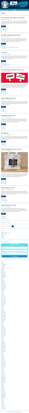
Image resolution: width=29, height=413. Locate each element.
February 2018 (3, 312)
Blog (3, 28)
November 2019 (3, 285)
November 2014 (3, 363)
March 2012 (3, 404)
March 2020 (3, 281)
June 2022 (2, 267)
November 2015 (3, 347)
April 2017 (2, 325)
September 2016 (3, 334)
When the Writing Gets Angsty (8, 98)
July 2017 (2, 321)
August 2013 (3, 382)
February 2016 (3, 343)
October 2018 (3, 302)
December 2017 (3, 315)
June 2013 (2, 385)
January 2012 (3, 407)
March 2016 (3, 342)
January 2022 (3, 273)
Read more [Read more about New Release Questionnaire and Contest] (3, 43)
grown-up (9, 64)
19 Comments (4, 65)
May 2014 (2, 370)
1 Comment (4, 128)
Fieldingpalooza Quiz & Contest (8, 115)
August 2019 (3, 289)
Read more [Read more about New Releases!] (3, 141)
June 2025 (2, 263)
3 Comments (4, 48)
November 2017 (3, 316)
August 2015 (3, 351)
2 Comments (4, 30)
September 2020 (3, 276)
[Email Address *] (14, 253)
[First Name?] (14, 248)
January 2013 (3, 391)
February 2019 (3, 297)
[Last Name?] (14, 251)
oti (8, 92)
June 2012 (2, 400)
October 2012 (3, 395)
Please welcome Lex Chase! (8, 187)
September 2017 (3, 319)
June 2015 (2, 354)
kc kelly (6, 92)
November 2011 (3, 408)
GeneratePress (20, 411)
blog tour (3, 182)
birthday (3, 64)
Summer (2, 236)
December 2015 (3, 346)
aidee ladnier (4, 29)
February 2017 (3, 328)
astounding (4, 47)
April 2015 (2, 356)
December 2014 (3, 361)
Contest (5, 28)
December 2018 (3, 299)
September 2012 (3, 396)
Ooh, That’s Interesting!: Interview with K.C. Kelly (12, 70)
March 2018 (3, 311)
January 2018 (3, 313)
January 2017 (3, 329)
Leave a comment (4, 200)
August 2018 (3, 304)
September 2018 (3, 303)
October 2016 (3, 333)
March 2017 (3, 326)
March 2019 (3, 295)
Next (9, 222)
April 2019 (2, 294)
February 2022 (3, 272)
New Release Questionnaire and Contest (10, 35)
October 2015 (3, 348)
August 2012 (3, 398)
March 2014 (3, 373)
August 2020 (3, 277)
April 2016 (2, 341)
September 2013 (3, 381)
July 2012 (2, 399)
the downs (16, 47)
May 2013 (2, 386)
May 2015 (2, 355)
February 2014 (3, 374)
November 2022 (3, 264)
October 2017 (3, 317)
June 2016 (2, 338)
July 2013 (2, 383)
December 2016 (3, 330)
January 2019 (3, 298)
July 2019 (2, 290)
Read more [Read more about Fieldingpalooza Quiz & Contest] (3, 124)
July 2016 (2, 337)
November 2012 (3, 394)
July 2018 (2, 306)
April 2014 (2, 372)
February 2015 (3, 359)
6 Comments (4, 111)
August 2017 (3, 320)
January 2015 (3, 360)
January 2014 (3, 376)
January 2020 (3, 284)
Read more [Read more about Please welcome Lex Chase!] (3, 196)
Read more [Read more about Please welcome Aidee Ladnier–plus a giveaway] (3, 26)
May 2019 (2, 293)
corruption (10, 47)
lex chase (5, 199)
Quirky (2, 235)
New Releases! (4, 133)
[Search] (13, 226)
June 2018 (2, 307)
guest (7, 29)
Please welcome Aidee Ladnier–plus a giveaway (13, 17)
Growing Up (4, 52)
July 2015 (2, 352)
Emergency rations (4, 234)
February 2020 (3, 282)
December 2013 (3, 377)
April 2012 (2, 403)
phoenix (13, 47)
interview (3, 92)
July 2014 (2, 368)
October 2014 (3, 364)
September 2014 (3, 365)
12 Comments (4, 93)
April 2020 (2, 280)
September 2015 (3, 350)
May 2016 (2, 339)
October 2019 (3, 286)
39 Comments (4, 183)
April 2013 (2, 387)
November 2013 (3, 378)
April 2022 (2, 269)
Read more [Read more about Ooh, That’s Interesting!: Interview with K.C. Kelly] (3, 89)
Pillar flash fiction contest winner (8, 205)
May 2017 (2, 324)
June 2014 (2, 369)
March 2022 (3, 271)
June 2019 (2, 291)
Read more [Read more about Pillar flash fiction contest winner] (3, 213)
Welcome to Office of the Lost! (5, 232)
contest (7, 47)
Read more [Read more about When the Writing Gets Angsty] (3, 106)
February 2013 (3, 390)
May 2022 (2, 268)
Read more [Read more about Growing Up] (3, 61)
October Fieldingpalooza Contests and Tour (11, 149)
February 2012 (3, 405)
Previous (3, 222)
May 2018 (2, 308)
